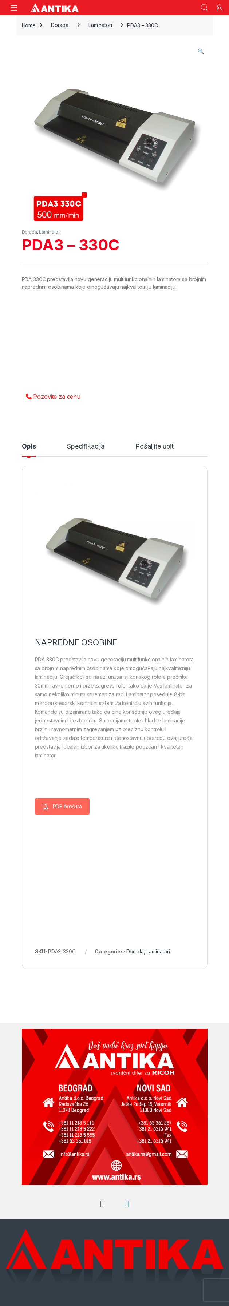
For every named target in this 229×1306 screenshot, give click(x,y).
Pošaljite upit (154, 446)
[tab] (29, 449)
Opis (29, 446)
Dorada (59, 25)
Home (29, 25)
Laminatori (100, 25)
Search (204, 8)
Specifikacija (85, 446)
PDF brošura (62, 806)
